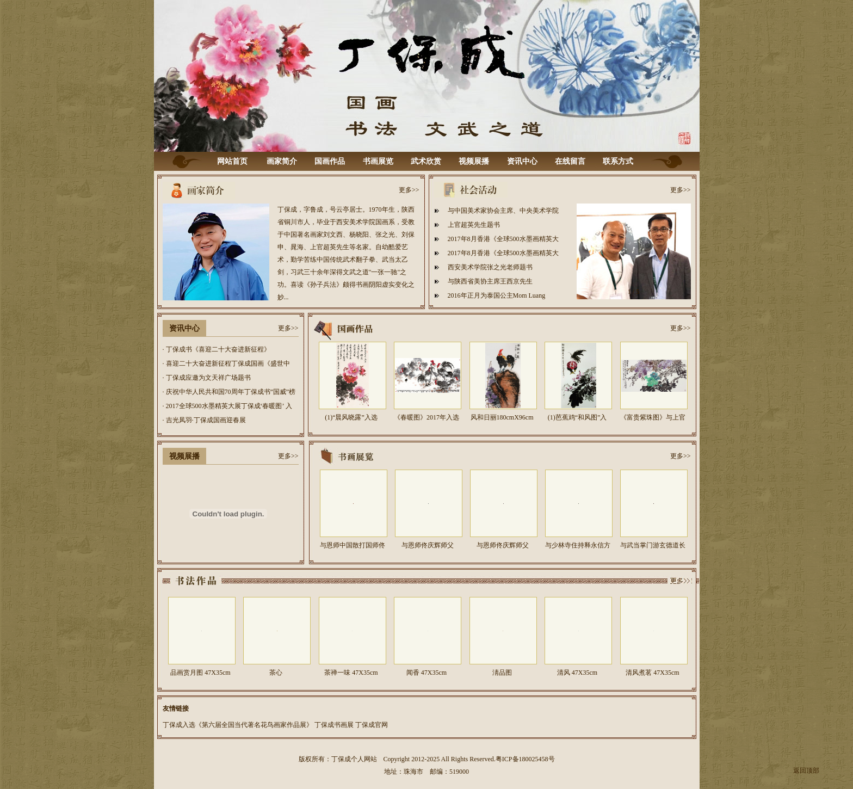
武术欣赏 (426, 161)
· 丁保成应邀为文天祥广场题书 (207, 377)
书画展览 (378, 161)
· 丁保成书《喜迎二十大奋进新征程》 (216, 349)
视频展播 (474, 161)
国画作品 (329, 161)
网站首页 (232, 161)
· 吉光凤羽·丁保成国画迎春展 (204, 420)
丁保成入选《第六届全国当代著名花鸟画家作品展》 (238, 725)
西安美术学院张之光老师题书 (490, 267)
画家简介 (282, 161)
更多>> (409, 190)
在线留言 (570, 161)
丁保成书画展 (334, 725)
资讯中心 (522, 161)
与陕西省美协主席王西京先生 (490, 281)
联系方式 (618, 161)
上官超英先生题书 (474, 225)
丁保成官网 (371, 725)
